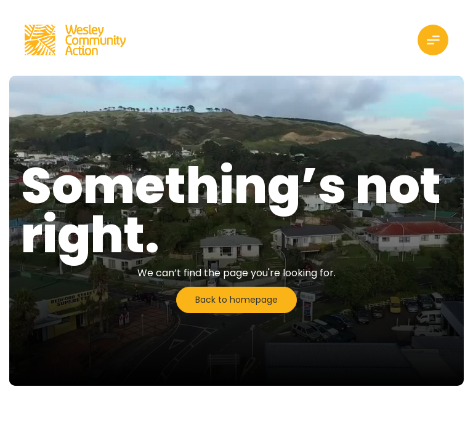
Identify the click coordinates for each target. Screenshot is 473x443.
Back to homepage (236, 299)
